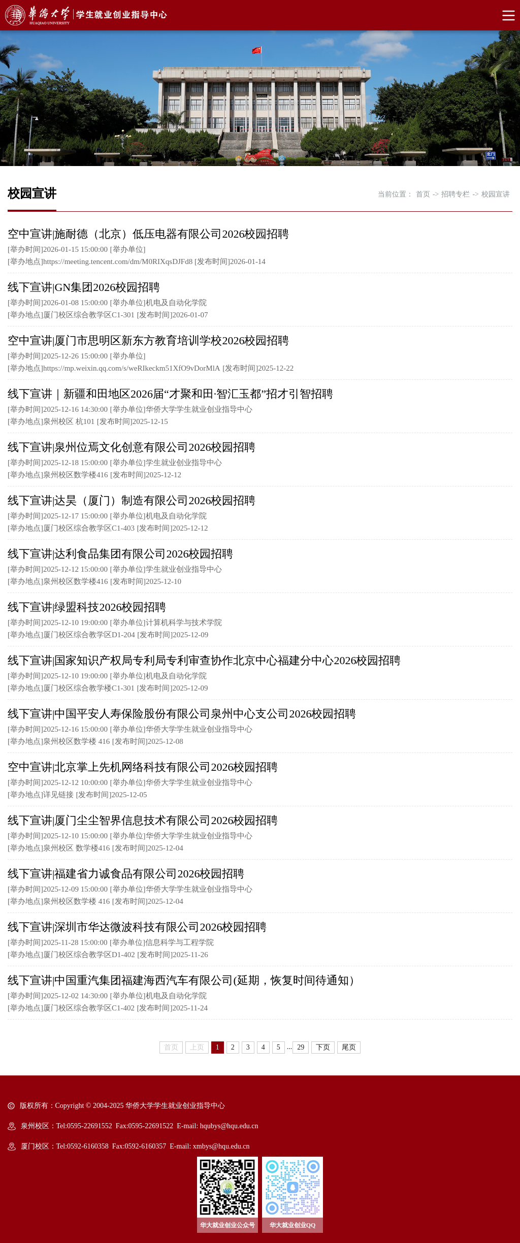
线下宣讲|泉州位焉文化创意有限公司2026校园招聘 (131, 447)
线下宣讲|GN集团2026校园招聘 (84, 287)
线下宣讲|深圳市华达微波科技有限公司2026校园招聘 (137, 927)
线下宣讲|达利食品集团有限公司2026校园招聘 (120, 553)
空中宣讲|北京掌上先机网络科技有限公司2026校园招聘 (143, 767)
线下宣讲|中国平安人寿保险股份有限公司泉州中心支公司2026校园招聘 (182, 713)
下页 (323, 1047)
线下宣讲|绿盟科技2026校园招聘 (87, 607)
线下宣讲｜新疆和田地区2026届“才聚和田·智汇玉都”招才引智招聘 (170, 393)
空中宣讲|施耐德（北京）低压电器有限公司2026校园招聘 (148, 233)
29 (300, 1047)
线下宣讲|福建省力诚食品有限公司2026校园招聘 (126, 873)
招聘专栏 (455, 194)
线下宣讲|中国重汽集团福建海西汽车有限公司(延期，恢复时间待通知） (184, 980)
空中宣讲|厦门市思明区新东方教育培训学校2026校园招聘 (148, 340)
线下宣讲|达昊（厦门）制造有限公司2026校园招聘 (131, 500)
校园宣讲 (495, 194)
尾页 (349, 1047)
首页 (423, 194)
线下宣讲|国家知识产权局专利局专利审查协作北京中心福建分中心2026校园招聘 (204, 660)
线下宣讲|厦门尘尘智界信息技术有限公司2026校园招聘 (143, 820)
